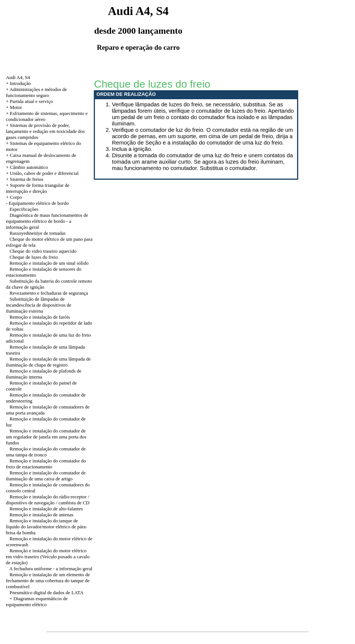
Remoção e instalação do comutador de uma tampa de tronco (46, 452)
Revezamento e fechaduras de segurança (48, 293)
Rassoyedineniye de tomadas (37, 233)
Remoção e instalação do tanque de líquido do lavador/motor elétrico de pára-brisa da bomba (46, 526)
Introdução (20, 83)
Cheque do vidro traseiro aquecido (42, 251)
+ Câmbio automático (27, 167)
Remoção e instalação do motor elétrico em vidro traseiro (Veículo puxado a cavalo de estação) (48, 556)
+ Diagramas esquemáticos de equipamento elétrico (37, 601)
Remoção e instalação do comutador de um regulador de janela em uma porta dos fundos (46, 437)
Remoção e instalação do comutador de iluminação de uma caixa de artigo (46, 476)
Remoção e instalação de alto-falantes (46, 508)
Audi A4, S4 (18, 77)
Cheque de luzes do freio (33, 257)
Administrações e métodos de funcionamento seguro (36, 92)
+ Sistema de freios (24, 179)
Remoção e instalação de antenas (41, 514)
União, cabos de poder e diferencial (44, 173)
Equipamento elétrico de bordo (39, 203)
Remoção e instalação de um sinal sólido (49, 263)
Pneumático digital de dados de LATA (46, 592)
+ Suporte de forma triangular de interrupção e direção (38, 188)
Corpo (16, 197)
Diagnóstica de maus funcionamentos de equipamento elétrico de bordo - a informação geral (47, 221)
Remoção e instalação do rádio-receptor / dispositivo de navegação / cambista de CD (48, 499)
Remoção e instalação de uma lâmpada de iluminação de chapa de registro (48, 362)
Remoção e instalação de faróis (39, 317)
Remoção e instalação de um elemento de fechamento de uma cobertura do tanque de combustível (48, 580)
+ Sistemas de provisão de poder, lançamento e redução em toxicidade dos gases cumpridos (45, 131)
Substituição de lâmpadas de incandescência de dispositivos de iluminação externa (38, 305)
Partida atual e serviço (31, 101)
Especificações (23, 209)
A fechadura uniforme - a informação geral (50, 568)
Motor (16, 107)
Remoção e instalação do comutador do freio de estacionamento (46, 464)
